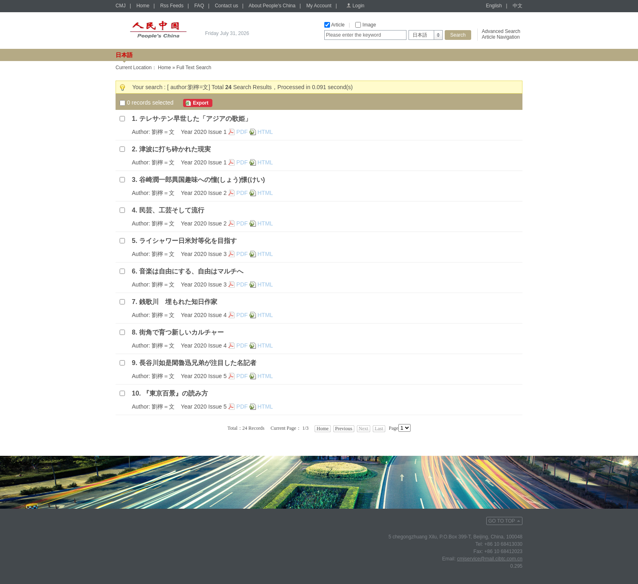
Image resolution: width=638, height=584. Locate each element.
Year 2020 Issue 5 (204, 376)
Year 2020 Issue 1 (204, 132)
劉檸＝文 (163, 132)
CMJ (121, 6)
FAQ (199, 6)
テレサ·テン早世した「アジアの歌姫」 (195, 118)
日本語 (124, 55)
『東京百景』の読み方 (175, 393)
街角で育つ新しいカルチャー (181, 332)
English (494, 6)
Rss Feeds (172, 6)
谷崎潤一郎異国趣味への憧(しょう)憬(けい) (202, 179)
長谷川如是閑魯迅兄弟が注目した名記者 (197, 362)
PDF (242, 132)
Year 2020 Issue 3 (204, 254)
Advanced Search (501, 31)
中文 (517, 6)
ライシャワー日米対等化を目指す (188, 240)
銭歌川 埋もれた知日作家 (178, 301)
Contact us (226, 6)
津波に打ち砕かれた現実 (175, 149)
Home (142, 6)
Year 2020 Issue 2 (204, 193)
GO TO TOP (501, 521)
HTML (265, 132)
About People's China (272, 6)
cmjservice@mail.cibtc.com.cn (489, 559)
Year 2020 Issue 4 (204, 315)
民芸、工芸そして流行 (171, 210)
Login (358, 6)
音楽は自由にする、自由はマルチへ (191, 271)
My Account (319, 6)
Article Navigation (501, 37)
